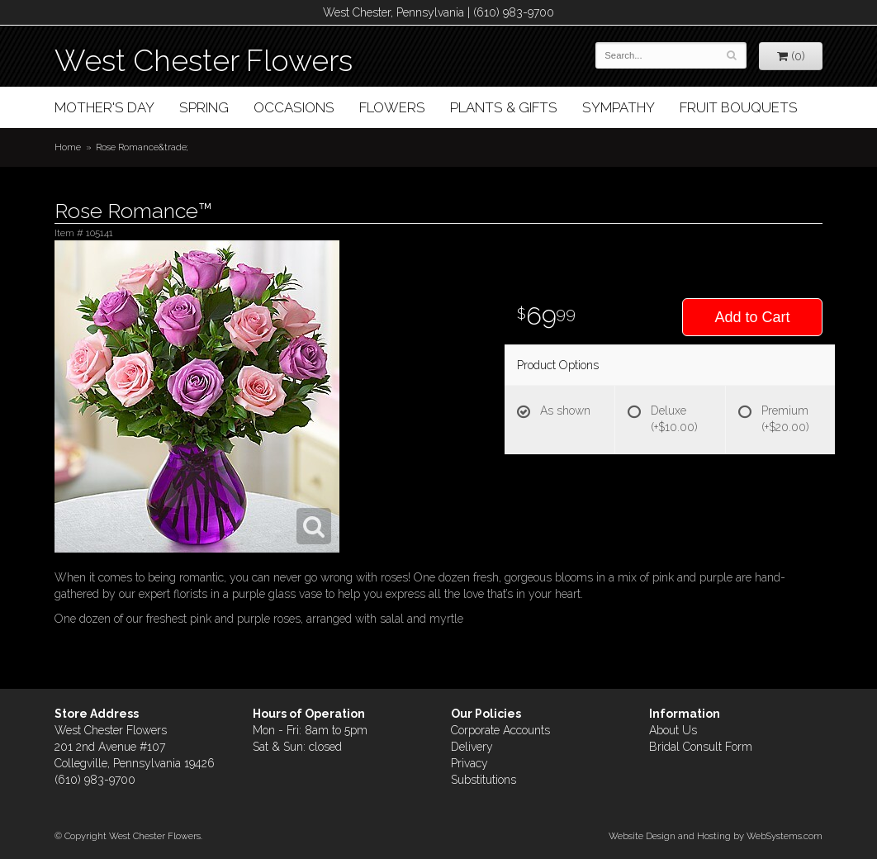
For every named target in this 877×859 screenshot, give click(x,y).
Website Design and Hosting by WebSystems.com (715, 836)
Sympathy (618, 107)
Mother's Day (104, 107)
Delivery (472, 746)
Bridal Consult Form (700, 746)
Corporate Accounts (500, 730)
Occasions (294, 107)
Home (68, 147)
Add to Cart (751, 317)
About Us (673, 730)
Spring (204, 107)
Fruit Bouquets (739, 107)
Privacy (469, 763)
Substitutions (483, 779)
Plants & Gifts (503, 107)
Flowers (392, 107)
